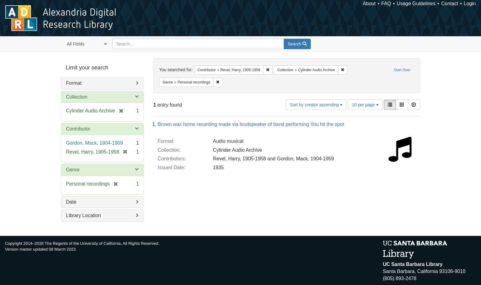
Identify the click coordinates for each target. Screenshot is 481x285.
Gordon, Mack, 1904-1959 (94, 143)
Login (470, 3)
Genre (72, 169)
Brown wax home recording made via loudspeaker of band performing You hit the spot (251, 124)
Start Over (402, 70)
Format (74, 83)
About (369, 3)
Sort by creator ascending (316, 104)
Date (71, 202)
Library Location (83, 215)
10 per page (365, 104)
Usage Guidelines (416, 3)
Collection (76, 97)
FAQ (386, 3)
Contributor (78, 128)
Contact (449, 3)
